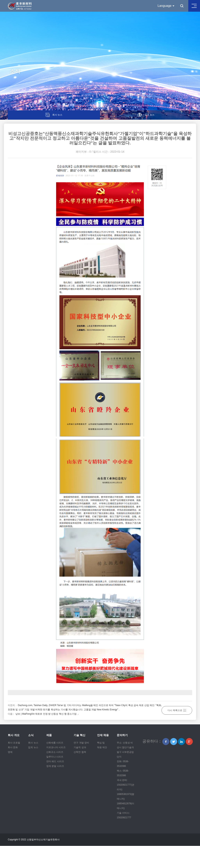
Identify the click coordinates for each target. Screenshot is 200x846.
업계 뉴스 (33, 747)
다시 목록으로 (177, 709)
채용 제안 (102, 747)
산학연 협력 (80, 752)
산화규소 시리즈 (54, 752)
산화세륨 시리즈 (54, 743)
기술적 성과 (80, 747)
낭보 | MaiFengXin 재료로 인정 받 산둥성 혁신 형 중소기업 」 (47, 714)
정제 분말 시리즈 (55, 766)
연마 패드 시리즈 (55, 761)
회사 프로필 (14, 743)
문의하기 (122, 735)
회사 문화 (13, 747)
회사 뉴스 (33, 743)
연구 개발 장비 (81, 743)
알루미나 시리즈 (54, 757)
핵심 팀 (101, 743)
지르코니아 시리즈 (56, 747)
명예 (10, 752)
